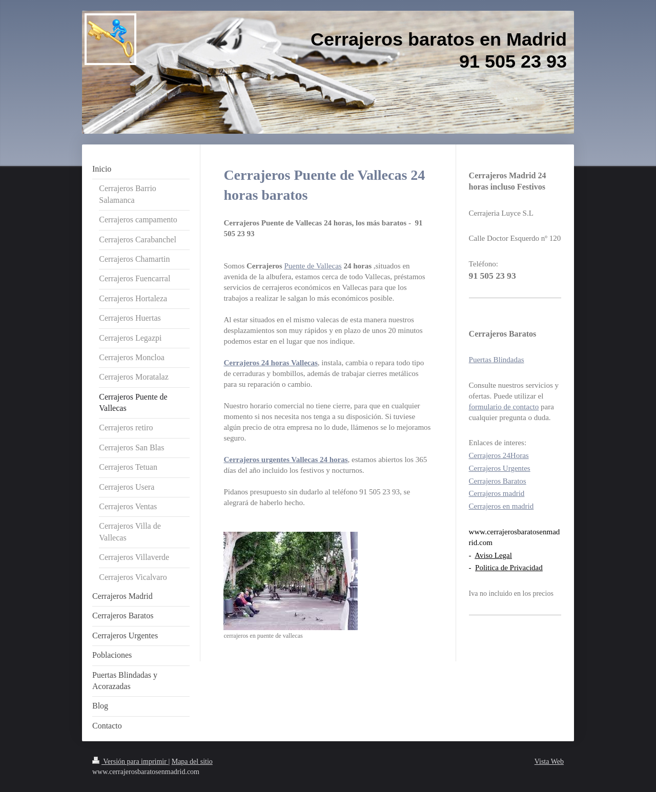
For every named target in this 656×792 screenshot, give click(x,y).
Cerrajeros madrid (497, 493)
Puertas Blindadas (496, 360)
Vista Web (549, 761)
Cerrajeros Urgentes (499, 468)
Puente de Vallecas (312, 266)
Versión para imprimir (130, 761)
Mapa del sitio (192, 761)
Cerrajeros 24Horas (499, 455)
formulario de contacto (504, 407)
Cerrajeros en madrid (501, 506)
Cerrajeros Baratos (497, 481)
